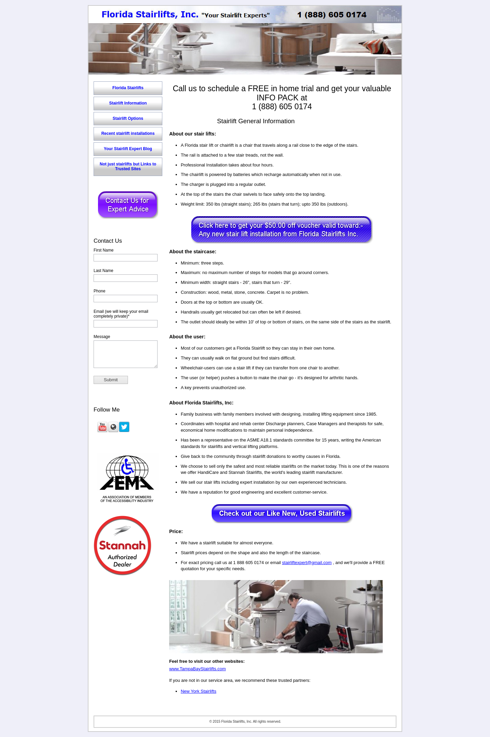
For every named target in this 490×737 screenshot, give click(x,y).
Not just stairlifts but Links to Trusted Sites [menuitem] (128, 166)
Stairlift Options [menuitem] (128, 118)
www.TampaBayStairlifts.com (197, 668)
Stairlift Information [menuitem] (128, 103)
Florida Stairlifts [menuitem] (127, 87)
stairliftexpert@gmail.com (307, 562)
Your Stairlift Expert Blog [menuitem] (128, 148)
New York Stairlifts (198, 691)
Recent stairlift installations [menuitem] (128, 133)
